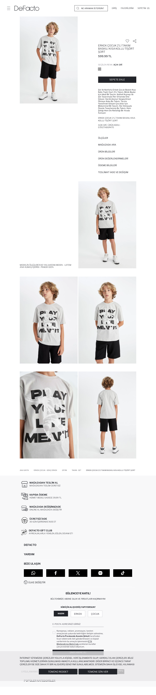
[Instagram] (100, 573)
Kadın (61, 613)
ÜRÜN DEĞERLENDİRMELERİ (113, 158)
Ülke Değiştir (36, 582)
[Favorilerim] (127, 8)
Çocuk (95, 613)
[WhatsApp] (33, 573)
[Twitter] (78, 573)
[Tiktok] (122, 573)
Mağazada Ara (107, 144)
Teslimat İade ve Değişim (113, 172)
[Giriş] (114, 8)
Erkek (78, 613)
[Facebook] (55, 573)
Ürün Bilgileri (106, 151)
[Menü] (9, 8)
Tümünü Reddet (58, 671)
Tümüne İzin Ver (98, 671)
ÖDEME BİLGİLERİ (107, 165)
